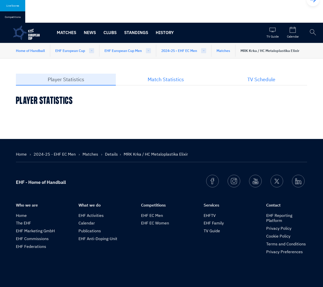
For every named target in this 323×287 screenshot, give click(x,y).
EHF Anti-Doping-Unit (97, 238)
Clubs (110, 32)
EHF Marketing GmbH (35, 230)
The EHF (23, 222)
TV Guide (212, 230)
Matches (66, 32)
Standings (136, 32)
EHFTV (210, 215)
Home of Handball (30, 50)
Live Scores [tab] (12, 5)
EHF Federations (31, 246)
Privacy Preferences (284, 251)
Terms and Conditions (286, 243)
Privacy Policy (278, 228)
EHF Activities (91, 215)
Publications (89, 230)
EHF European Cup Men (123, 50)
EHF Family (214, 222)
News (90, 32)
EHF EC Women (155, 222)
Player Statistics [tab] (66, 79)
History (165, 32)
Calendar (86, 222)
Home (22, 154)
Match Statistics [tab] (166, 79)
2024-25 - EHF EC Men (179, 50)
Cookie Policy (278, 236)
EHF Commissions (32, 238)
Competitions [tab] (13, 17)
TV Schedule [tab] (261, 79)
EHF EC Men (152, 215)
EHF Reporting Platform (279, 218)
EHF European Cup (70, 50)
